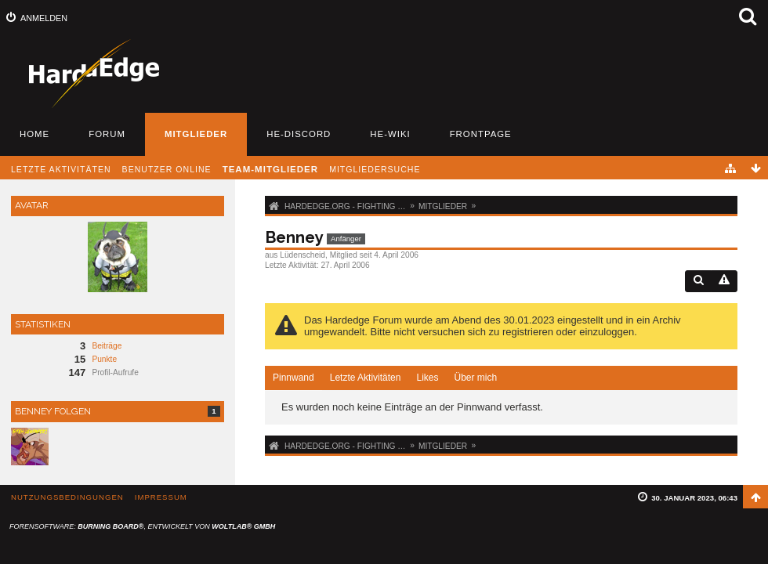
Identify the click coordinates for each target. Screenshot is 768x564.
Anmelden (43, 18)
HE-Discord (298, 134)
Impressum (161, 497)
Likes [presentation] (427, 377)
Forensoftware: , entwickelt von (142, 526)
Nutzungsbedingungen (67, 497)
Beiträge (106, 346)
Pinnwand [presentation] (293, 377)
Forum (107, 134)
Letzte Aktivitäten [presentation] (365, 377)
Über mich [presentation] (475, 377)
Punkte (104, 359)
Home (34, 134)
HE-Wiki (390, 134)
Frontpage (481, 134)
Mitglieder (196, 134)
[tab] (293, 378)
